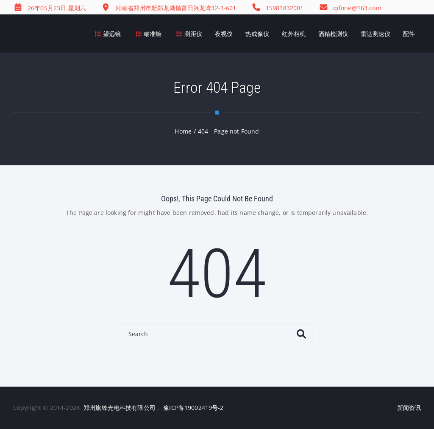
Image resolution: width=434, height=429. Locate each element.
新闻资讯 (409, 408)
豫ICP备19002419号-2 (193, 408)
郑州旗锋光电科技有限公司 (119, 408)
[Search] (217, 333)
